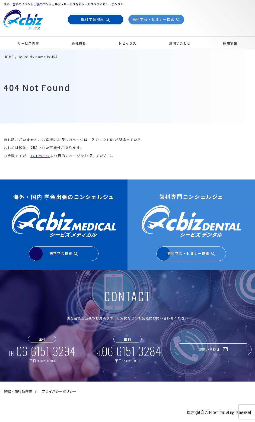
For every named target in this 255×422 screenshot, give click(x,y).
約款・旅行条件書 (18, 391)
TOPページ (40, 155)
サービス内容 (28, 43)
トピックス (127, 43)
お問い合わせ (179, 43)
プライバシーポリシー (59, 391)
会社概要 (79, 43)
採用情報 (230, 43)
